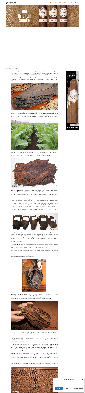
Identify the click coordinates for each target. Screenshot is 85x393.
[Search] (77, 2)
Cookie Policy (68, 390)
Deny (67, 388)
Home (7, 68)
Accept (59, 388)
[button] (82, 379)
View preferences (77, 388)
